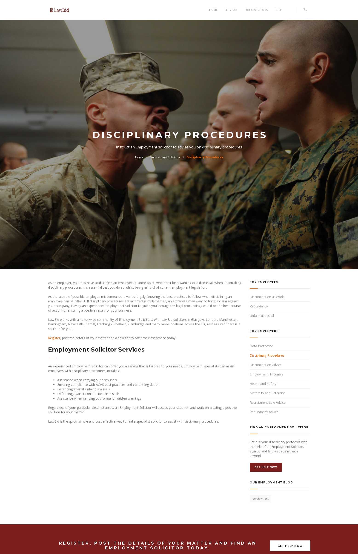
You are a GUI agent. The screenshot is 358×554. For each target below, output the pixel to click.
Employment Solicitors (165, 157)
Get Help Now (266, 467)
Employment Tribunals (266, 374)
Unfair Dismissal (262, 315)
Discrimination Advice (266, 365)
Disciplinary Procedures (204, 157)
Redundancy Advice (264, 412)
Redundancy (259, 306)
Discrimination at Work (267, 297)
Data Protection (262, 346)
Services (231, 9)
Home (213, 9)
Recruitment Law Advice (268, 402)
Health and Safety (263, 383)
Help (278, 9)
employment (260, 498)
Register (54, 338)
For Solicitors (256, 9)
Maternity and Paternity (267, 393)
